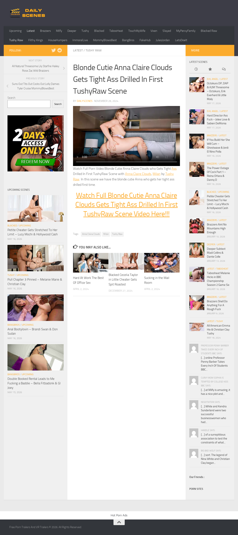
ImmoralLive (80, 40)
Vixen (154, 31)
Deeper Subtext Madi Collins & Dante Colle (216, 252)
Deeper (71, 31)
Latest (31, 31)
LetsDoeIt (181, 40)
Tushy (85, 31)
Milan (156, 174)
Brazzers (45, 31)
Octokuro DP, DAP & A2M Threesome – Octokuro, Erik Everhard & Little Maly (218, 91)
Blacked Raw (209, 31)
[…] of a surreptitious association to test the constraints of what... (214, 438)
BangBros (128, 40)
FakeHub (145, 40)
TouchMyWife (136, 31)
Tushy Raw (16, 40)
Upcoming (15, 31)
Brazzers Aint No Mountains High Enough (217, 228)
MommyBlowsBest (105, 40)
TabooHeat (116, 31)
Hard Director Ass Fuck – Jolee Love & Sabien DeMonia (218, 119)
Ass (174, 169)
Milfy (59, 31)
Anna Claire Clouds (138, 174)
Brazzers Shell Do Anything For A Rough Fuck (217, 305)
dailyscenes (85, 101)
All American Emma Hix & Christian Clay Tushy (218, 329)
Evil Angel (212, 79)
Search (11, 97)
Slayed (167, 31)
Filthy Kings (35, 40)
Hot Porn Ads (119, 515)
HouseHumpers (57, 40)
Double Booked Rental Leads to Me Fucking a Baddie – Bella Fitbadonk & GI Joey (33, 383)
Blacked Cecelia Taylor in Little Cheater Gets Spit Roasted (123, 279)
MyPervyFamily (185, 31)
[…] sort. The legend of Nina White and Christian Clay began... (215, 459)
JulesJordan (163, 40)
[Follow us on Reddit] (59, 50)
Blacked (99, 31)
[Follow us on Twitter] (53, 50)
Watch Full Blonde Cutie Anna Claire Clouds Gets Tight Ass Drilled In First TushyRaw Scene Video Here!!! (126, 204)
